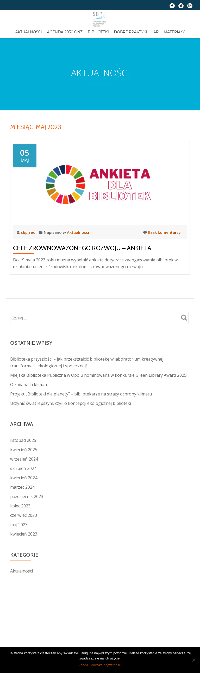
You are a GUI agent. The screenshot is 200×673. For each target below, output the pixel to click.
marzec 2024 (22, 487)
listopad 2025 (23, 440)
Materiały (174, 32)
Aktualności (28, 32)
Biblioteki (98, 32)
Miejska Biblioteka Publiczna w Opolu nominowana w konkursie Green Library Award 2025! (98, 375)
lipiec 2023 (20, 506)
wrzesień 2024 (24, 459)
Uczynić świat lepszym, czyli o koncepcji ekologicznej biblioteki (70, 403)
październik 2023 (26, 496)
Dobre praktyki (130, 32)
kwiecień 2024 (23, 478)
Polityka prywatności (106, 665)
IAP (155, 32)
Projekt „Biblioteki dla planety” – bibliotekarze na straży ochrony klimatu (81, 394)
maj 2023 (19, 524)
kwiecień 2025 (23, 449)
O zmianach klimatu (29, 384)
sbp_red (28, 232)
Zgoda (83, 665)
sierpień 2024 (23, 468)
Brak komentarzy (162, 232)
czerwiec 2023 (23, 515)
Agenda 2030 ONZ (65, 32)
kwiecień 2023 (23, 534)
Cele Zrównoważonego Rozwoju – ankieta (82, 248)
